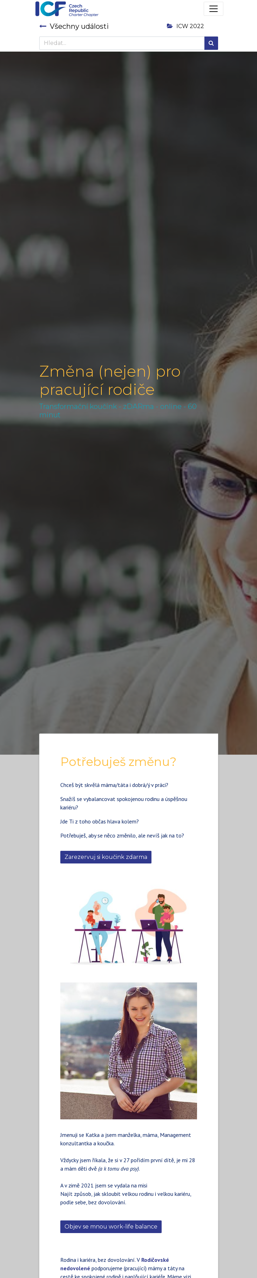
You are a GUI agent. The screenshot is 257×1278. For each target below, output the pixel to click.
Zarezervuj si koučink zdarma (106, 857)
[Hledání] (211, 43)
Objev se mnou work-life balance (111, 1226)
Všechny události (74, 26)
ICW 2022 (185, 26)
